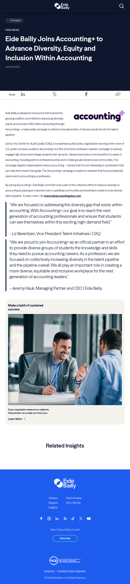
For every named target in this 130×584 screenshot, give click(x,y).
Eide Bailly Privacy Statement (72, 571)
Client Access (74, 498)
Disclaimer (49, 571)
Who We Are (73, 502)
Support (53, 502)
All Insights (15, 20)
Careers (53, 498)
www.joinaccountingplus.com (62, 196)
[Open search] (122, 6)
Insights (53, 507)
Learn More (15, 419)
